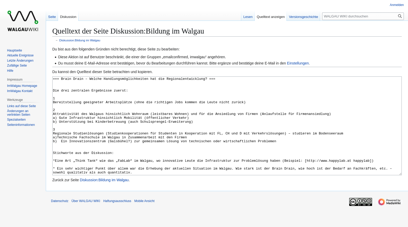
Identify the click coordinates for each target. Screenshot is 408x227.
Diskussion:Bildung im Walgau (79, 40)
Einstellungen (298, 63)
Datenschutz (59, 220)
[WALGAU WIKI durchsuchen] (363, 16)
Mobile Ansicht (144, 220)
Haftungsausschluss (117, 220)
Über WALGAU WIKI (86, 220)
